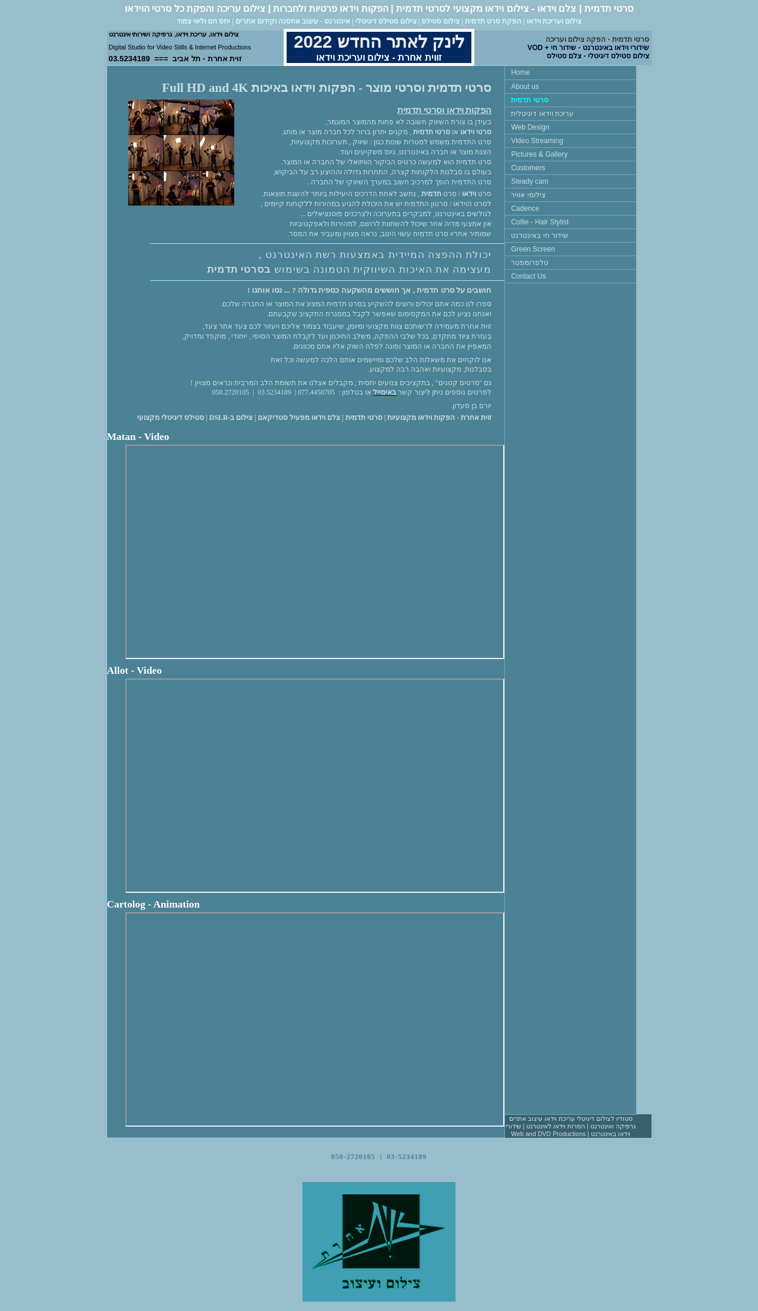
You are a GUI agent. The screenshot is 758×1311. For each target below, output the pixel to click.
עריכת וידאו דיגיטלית (542, 114)
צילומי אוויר (528, 195)
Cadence (525, 208)
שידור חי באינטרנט (539, 235)
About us (524, 86)
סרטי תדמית (529, 100)
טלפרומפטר (529, 263)
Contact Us (528, 276)
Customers (528, 168)
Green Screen (533, 249)
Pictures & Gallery (539, 154)
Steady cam (529, 181)
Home (520, 72)
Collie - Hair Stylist (539, 222)
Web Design (530, 127)
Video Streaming (537, 141)
